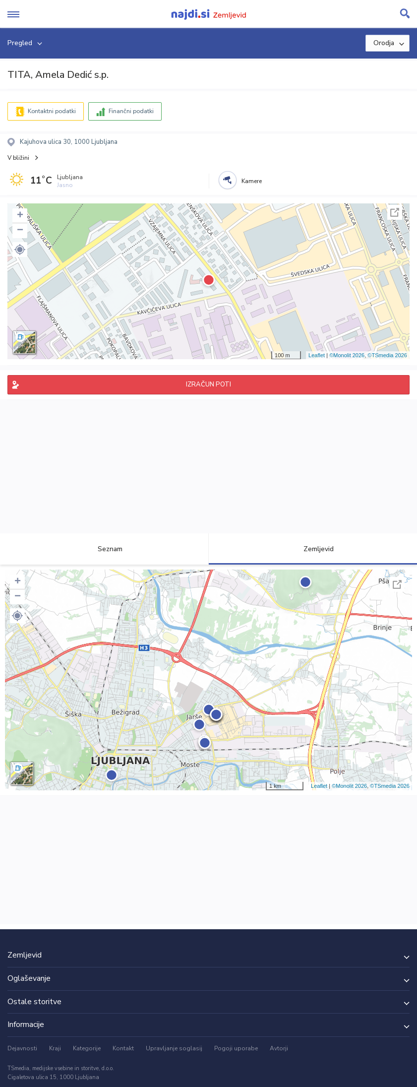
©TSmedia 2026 (387, 355)
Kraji (55, 1048)
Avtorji (279, 1048)
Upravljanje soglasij (174, 1048)
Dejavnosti (22, 1048)
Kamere (251, 181)
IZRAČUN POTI (208, 384)
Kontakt (123, 1048)
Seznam (104, 549)
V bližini (18, 158)
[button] (19, 249)
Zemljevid (313, 549)
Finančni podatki (131, 111)
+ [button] (20, 215)
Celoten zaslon (394, 212)
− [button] (20, 230)
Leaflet (316, 355)
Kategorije (87, 1048)
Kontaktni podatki (52, 111)
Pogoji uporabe (236, 1048)
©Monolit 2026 (346, 355)
